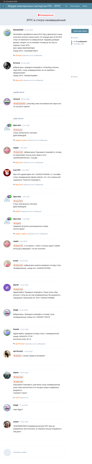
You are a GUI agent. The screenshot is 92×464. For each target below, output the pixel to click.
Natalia (18, 356)
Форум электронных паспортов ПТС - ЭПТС (34, 6)
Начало (74, 38)
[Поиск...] (66, 6)
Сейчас (74, 77)
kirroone (19, 130)
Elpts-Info (19, 152)
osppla (18, 223)
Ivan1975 (19, 201)
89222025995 (20, 104)
